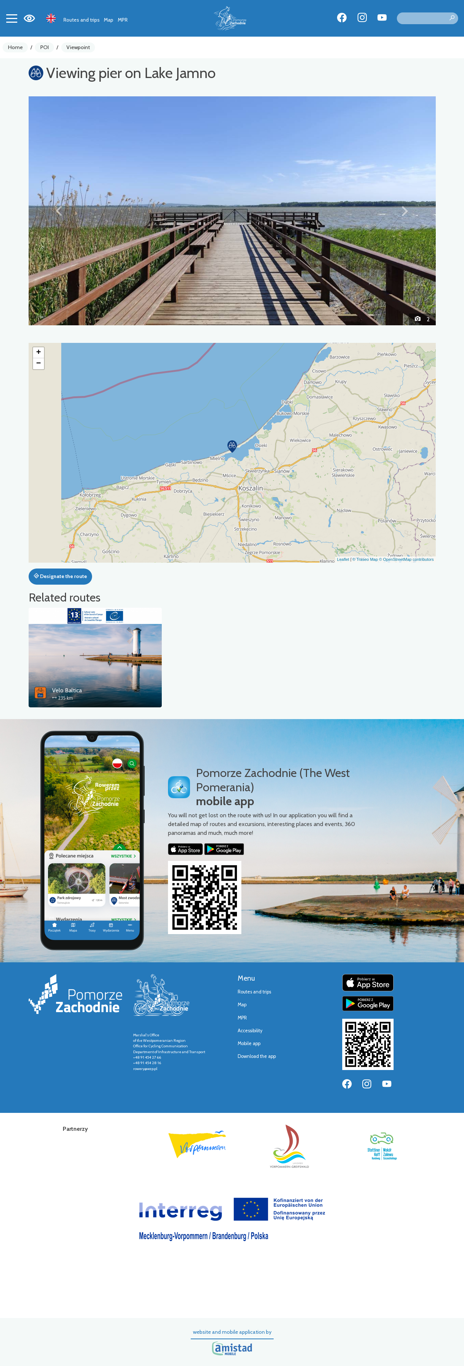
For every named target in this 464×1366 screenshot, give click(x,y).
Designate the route (60, 576)
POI (44, 47)
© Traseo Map (365, 559)
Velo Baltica (67, 690)
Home (15, 47)
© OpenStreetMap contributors (406, 559)
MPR (123, 20)
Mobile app (249, 1043)
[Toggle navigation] (12, 18)
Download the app (257, 1056)
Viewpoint (78, 47)
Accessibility (250, 1030)
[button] (59, 210)
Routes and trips (81, 20)
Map (108, 20)
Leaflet (343, 559)
